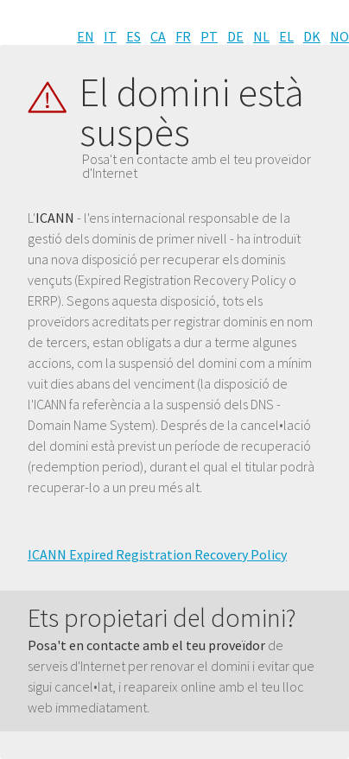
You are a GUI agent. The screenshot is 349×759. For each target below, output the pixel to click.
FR (183, 36)
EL (286, 36)
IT (110, 36)
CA (158, 36)
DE (235, 36)
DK (311, 36)
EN (85, 36)
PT (209, 36)
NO (339, 36)
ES (133, 36)
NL (261, 36)
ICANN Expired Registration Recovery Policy (157, 554)
